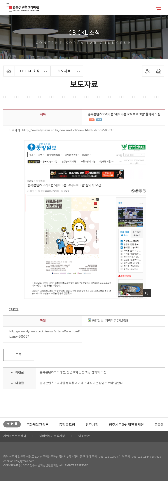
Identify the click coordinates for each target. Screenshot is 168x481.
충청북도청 (67, 425)
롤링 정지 (16, 424)
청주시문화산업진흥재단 (126, 425)
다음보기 (12, 424)
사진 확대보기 (146, 293)
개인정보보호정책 (14, 436)
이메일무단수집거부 (52, 436)
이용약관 (84, 436)
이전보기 (8, 424)
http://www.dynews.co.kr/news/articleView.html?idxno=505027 (68, 130)
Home (4, 68)
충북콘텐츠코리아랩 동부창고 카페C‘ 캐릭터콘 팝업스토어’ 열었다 (81, 383)
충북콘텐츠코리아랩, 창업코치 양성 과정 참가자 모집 (73, 372)
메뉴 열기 (158, 7)
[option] (37, 424)
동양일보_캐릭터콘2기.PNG (108, 321)
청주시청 (92, 425)
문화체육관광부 (37, 425)
